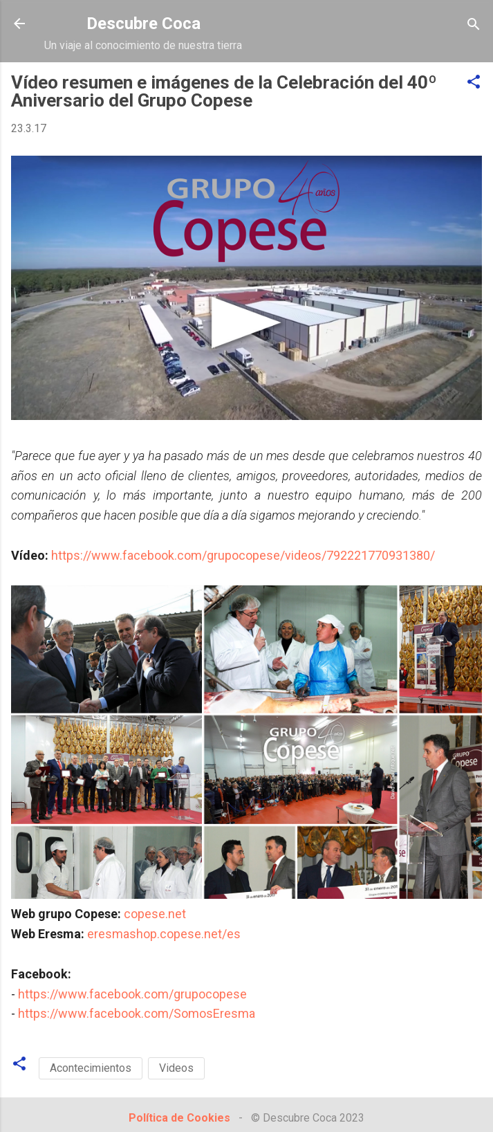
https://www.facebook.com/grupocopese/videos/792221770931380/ (243, 555)
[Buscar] (473, 25)
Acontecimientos (90, 1068)
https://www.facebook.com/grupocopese (132, 994)
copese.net (155, 913)
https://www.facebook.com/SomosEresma (136, 1013)
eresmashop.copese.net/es (164, 933)
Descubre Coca (143, 23)
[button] (473, 82)
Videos (176, 1068)
